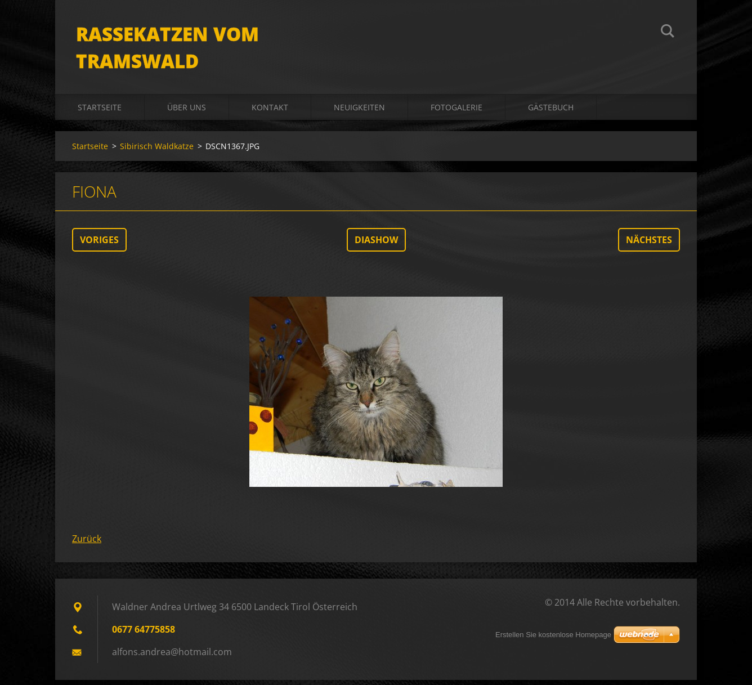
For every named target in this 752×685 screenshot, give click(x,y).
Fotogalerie (456, 112)
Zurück (86, 544)
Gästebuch (551, 112)
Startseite (100, 112)
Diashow (376, 245)
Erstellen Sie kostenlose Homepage (553, 634)
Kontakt (270, 112)
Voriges (99, 245)
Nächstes (649, 245)
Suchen (667, 33)
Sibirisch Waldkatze (157, 151)
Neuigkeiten (359, 112)
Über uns (186, 112)
